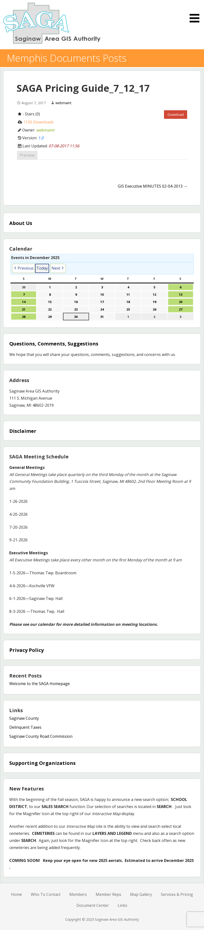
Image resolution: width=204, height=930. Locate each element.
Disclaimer (22, 431)
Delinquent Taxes (25, 727)
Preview (27, 155)
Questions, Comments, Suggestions (53, 343)
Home (16, 894)
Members (78, 894)
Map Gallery (141, 894)
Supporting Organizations (42, 763)
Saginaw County (24, 718)
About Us (20, 223)
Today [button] (42, 268)
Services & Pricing (177, 894)
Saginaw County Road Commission (40, 736)
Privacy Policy (26, 650)
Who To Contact (46, 894)
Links (122, 905)
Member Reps (108, 894)
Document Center (92, 905)
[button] (23, 268)
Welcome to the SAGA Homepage (39, 683)
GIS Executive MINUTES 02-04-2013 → (152, 186)
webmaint (63, 103)
